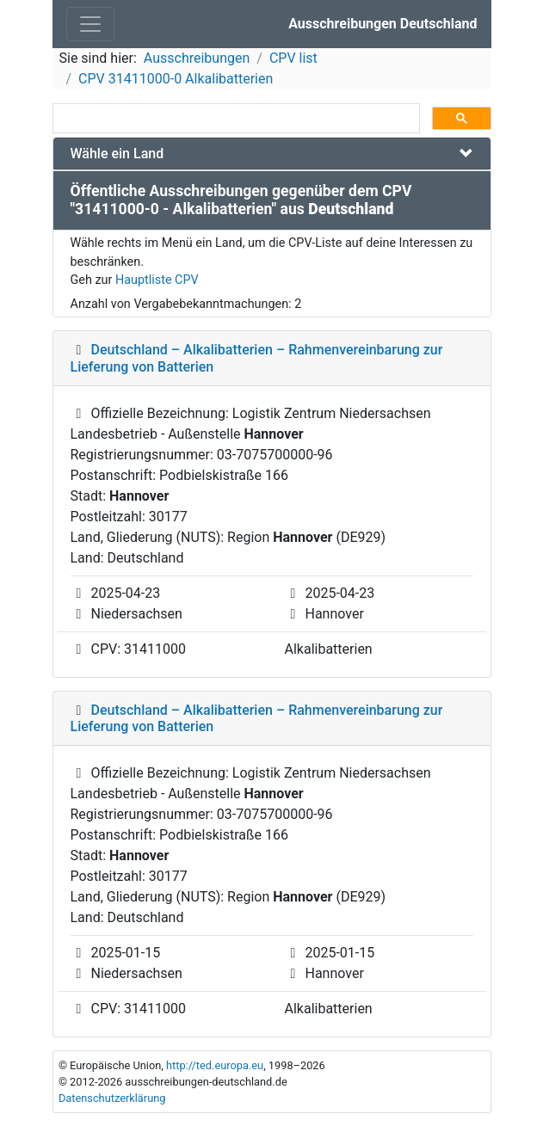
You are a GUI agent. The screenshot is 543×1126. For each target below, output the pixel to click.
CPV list (293, 58)
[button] (272, 153)
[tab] (272, 153)
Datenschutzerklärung (112, 1098)
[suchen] (234, 118)
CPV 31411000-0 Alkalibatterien (175, 79)
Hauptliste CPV (157, 280)
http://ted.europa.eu (214, 1065)
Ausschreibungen (197, 58)
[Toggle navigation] (90, 24)
